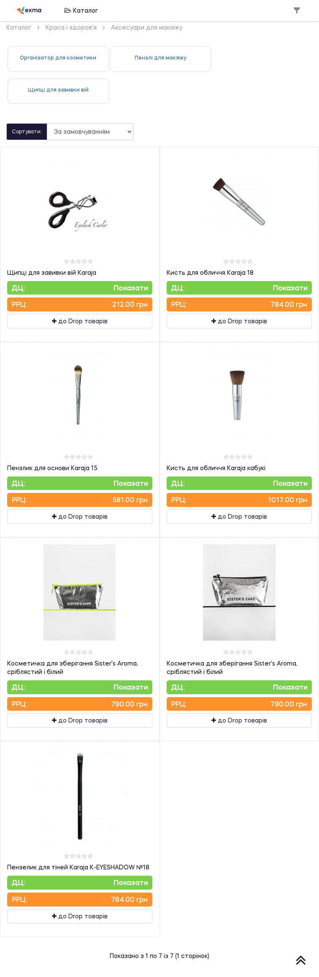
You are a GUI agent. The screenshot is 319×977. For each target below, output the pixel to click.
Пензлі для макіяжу (160, 57)
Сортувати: (27, 131)
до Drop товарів (80, 321)
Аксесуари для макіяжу (146, 27)
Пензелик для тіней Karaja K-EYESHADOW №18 (78, 867)
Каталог (81, 10)
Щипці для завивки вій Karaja (51, 272)
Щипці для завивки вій (58, 90)
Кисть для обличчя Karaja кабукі (216, 467)
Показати (131, 287)
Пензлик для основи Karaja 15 (52, 467)
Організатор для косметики (58, 57)
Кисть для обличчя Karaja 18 (210, 272)
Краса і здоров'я (71, 27)
